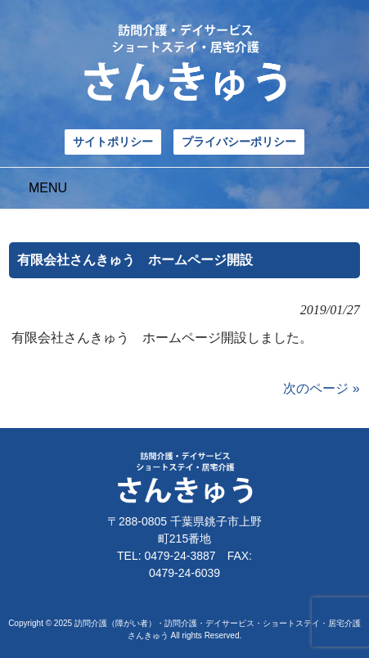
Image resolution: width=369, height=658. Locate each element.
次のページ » (321, 388)
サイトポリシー (113, 141)
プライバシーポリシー (239, 141)
